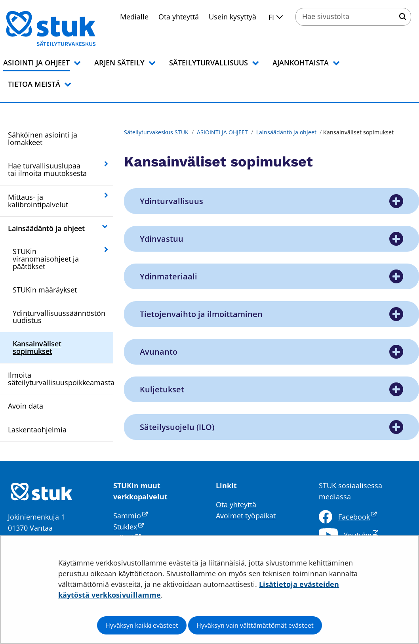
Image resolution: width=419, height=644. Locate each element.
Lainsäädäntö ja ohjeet (46, 228)
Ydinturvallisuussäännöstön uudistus (59, 316)
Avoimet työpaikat (246, 515)
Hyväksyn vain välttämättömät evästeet (255, 625)
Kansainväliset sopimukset (37, 347)
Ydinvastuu (161, 238)
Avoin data (25, 406)
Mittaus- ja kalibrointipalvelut (38, 200)
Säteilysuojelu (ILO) (177, 427)
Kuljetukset (162, 389)
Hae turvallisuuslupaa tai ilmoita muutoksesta (47, 169)
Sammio (130, 515)
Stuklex (128, 526)
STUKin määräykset (45, 289)
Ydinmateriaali (168, 276)
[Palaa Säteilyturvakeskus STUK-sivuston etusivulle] (71, 28)
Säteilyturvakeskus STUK (156, 132)
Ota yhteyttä (178, 16)
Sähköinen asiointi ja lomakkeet (42, 138)
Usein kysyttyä (232, 16)
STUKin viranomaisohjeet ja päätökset (46, 259)
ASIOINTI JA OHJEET (221, 132)
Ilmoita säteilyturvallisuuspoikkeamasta (60, 378)
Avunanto (158, 351)
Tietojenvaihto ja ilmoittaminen (201, 314)
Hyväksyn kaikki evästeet (141, 625)
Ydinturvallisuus (171, 201)
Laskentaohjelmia (37, 429)
